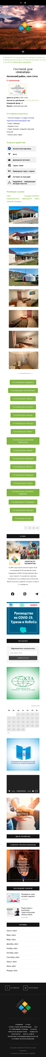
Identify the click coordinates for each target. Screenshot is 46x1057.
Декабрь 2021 (12, 944)
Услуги (33, 1029)
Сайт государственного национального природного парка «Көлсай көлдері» (23, 198)
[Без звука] (33, 791)
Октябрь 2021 (12, 953)
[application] (23, 784)
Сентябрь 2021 (13, 957)
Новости (34, 1031)
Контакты (16, 1034)
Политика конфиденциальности (23, 1036)
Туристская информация (20, 1027)
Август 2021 (12, 962)
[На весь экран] (37, 791)
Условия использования (23, 1038)
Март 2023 (11, 935)
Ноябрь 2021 (12, 948)
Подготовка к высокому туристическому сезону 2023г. (28, 911)
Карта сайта (28, 1034)
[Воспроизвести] (9, 791)
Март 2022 (11, 939)
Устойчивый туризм (18, 1029)
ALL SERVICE (31, 1053)
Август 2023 (12, 931)
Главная (19, 1024)
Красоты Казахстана (17, 1031)
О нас (28, 1024)
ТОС (35, 1027)
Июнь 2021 (11, 966)
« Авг (8, 733)
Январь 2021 (12, 970)
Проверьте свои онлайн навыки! (28, 895)
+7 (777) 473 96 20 (32, 100)
